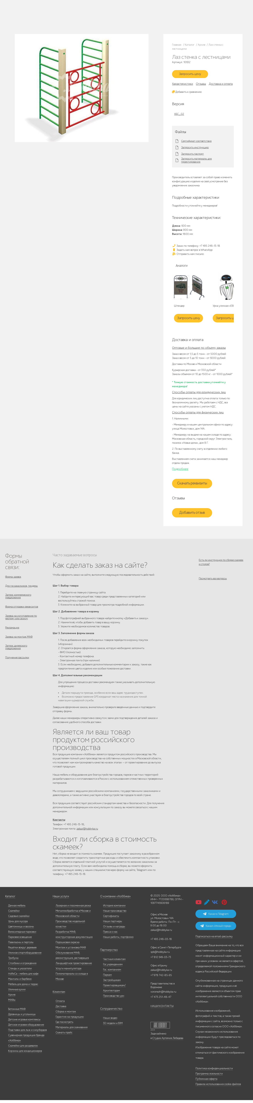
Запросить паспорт (192, 155)
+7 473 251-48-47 (120, 13)
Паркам (107, 977)
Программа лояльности (209, 1076)
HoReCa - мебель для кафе (23, 976)
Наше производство (53, 12)
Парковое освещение (20, 940)
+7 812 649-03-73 (83, 16)
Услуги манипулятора (68, 971)
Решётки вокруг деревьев (22, 950)
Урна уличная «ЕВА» (225, 307)
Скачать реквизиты (192, 485)
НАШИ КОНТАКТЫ (162, 1009)
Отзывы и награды (114, 929)
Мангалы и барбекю (20, 981)
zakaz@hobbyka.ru (84, 20)
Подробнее (180, 470)
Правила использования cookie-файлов (218, 1087)
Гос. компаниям (112, 972)
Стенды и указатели (20, 971)
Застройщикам (112, 983)
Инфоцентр (47, 21)
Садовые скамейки (18, 919)
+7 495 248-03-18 (161, 942)
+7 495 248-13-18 (83, 13)
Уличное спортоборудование (24, 955)
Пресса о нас (110, 934)
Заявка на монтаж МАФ (19, 643)
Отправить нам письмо (188, 255)
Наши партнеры (112, 924)
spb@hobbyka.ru (160, 954)
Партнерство (107, 953)
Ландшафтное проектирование (74, 966)
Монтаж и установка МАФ (71, 950)
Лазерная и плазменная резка (73, 908)
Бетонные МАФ (17, 1012)
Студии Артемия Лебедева (167, 1041)
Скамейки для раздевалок (23, 1048)
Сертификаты (111, 919)
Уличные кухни (17, 992)
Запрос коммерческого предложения (18, 599)
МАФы (11, 1002)
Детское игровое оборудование (26, 1027)
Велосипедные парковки (22, 934)
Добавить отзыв (192, 514)
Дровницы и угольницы (22, 1017)
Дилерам (52, 16)
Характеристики (182, 85)
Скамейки (14, 913)
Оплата (60, 1004)
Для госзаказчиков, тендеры (21, 588)
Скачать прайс (64, 1035)
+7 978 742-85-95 (120, 16)
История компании (114, 908)
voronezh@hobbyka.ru (163, 994)
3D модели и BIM (113, 1026)
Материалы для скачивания (72, 1030)
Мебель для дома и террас (23, 987)
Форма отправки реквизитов (21, 610)
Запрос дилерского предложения (16, 654)
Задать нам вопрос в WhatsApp (192, 251)
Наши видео (110, 1020)
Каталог (37, 12)
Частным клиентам (114, 962)
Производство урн (113, 998)
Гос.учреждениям (113, 967)
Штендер (179, 307)
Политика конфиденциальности (214, 1071)
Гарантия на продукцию (70, 1019)
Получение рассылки (17, 665)
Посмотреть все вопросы (213, 582)
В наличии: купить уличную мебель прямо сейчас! (126, 4)
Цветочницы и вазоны (21, 929)
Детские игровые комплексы (24, 1022)
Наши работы (39, 16)
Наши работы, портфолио (118, 940)
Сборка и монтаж (66, 1014)
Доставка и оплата (221, 85)
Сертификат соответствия (196, 142)
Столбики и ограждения (22, 966)
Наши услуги (60, 899)
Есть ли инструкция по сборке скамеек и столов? (221, 563)
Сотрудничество (109, 1011)
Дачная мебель (16, 908)
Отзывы (201, 85)
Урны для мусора (18, 924)
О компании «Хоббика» (114, 899)
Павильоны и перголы (21, 945)
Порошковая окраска (67, 945)
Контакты (59, 21)
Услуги (36, 21)
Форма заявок (13, 578)
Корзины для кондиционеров (25, 1053)
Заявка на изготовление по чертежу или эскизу (21, 622)
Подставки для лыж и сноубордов (27, 1032)
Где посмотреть (64, 1025)
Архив (11, 997)
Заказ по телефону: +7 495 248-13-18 (196, 247)
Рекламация (12, 633)
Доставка (61, 1009)
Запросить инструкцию (195, 149)
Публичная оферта (206, 1081)
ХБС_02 (179, 115)
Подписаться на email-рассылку (214, 939)
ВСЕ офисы (99, 20)
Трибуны (13, 960)
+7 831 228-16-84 (120, 20)
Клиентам (58, 994)
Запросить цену (192, 75)
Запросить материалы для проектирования (196, 162)
